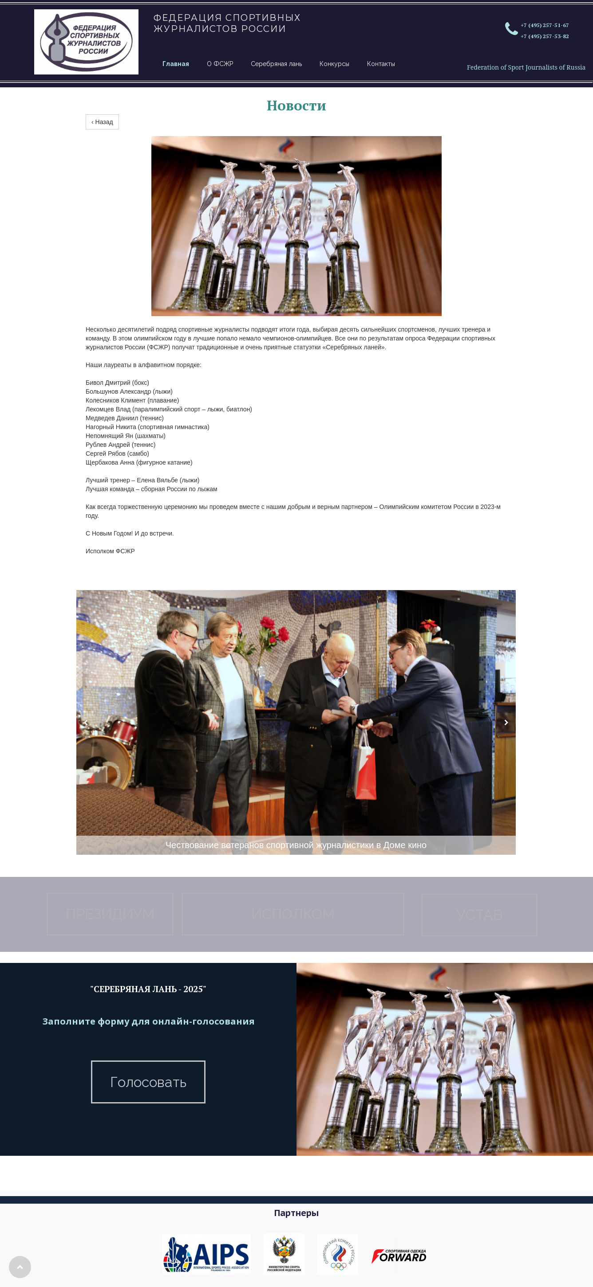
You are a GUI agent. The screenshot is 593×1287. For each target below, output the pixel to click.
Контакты (381, 63)
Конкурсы (334, 63)
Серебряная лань (276, 63)
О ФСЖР (220, 63)
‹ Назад (102, 121)
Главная (175, 63)
